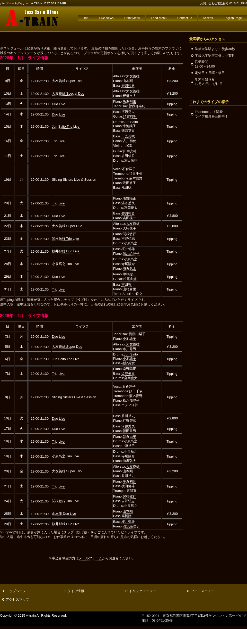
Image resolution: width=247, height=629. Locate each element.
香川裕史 (128, 85)
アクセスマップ (17, 599)
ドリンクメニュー (142, 591)
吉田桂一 (129, 218)
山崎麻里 (129, 289)
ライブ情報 (75, 591)
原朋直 (131, 491)
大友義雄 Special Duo (68, 93)
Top (85, 18)
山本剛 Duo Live (64, 514)
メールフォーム (90, 558)
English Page (233, 18)
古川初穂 (129, 141)
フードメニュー (202, 591)
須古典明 (130, 116)
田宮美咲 (128, 136)
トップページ (16, 591)
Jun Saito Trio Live (66, 126)
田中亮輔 (130, 151)
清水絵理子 (131, 253)
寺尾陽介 (128, 264)
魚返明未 (129, 101)
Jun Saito (131, 122)
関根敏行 (129, 234)
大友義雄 (132, 76)
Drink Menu (132, 18)
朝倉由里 (129, 436)
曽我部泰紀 (137, 106)
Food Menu (159, 18)
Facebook (202, 112)
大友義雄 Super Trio (67, 81)
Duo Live (58, 104)
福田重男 (129, 431)
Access (208, 18)
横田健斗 (128, 486)
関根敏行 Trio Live (65, 239)
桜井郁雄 (128, 249)
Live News (106, 18)
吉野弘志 (128, 501)
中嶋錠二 (129, 274)
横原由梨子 (137, 334)
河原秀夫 (128, 112)
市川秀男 (129, 349)
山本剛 (128, 81)
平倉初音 (129, 481)
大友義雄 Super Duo (67, 226)
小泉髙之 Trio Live (65, 264)
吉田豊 (126, 284)
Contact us (184, 18)
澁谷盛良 (128, 203)
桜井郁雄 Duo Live (66, 251)
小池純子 (129, 126)
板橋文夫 (129, 96)
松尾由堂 (130, 279)
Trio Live (58, 141)
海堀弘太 (129, 268)
